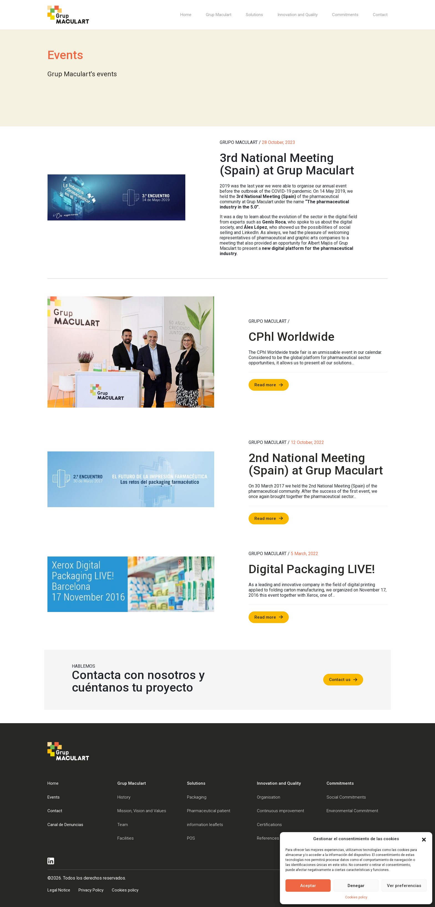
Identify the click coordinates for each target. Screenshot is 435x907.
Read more (265, 384)
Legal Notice (58, 890)
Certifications (269, 824)
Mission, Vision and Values (141, 810)
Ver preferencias (404, 885)
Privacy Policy (91, 890)
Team (122, 824)
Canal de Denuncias (65, 824)
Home (185, 14)
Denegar (356, 885)
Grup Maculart (218, 14)
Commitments (345, 14)
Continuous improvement (280, 810)
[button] (424, 839)
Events (53, 797)
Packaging (196, 797)
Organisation (268, 797)
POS (191, 838)
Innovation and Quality (297, 14)
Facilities (125, 838)
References (268, 838)
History (123, 797)
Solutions (254, 14)
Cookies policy (356, 897)
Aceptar (308, 885)
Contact (380, 14)
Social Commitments (346, 797)
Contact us (339, 679)
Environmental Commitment (352, 810)
